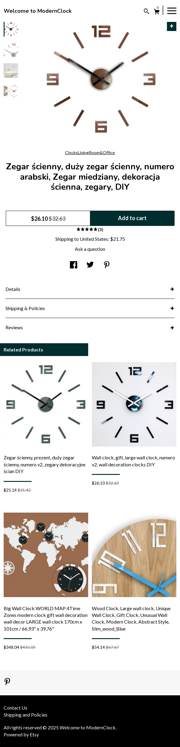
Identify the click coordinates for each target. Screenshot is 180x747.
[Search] (146, 12)
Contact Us (15, 708)
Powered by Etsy (21, 734)
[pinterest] (7, 682)
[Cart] (157, 12)
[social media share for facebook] (73, 265)
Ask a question (90, 249)
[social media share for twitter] (90, 265)
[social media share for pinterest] (106, 265)
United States (94, 239)
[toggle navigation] (171, 10)
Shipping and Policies (25, 715)
